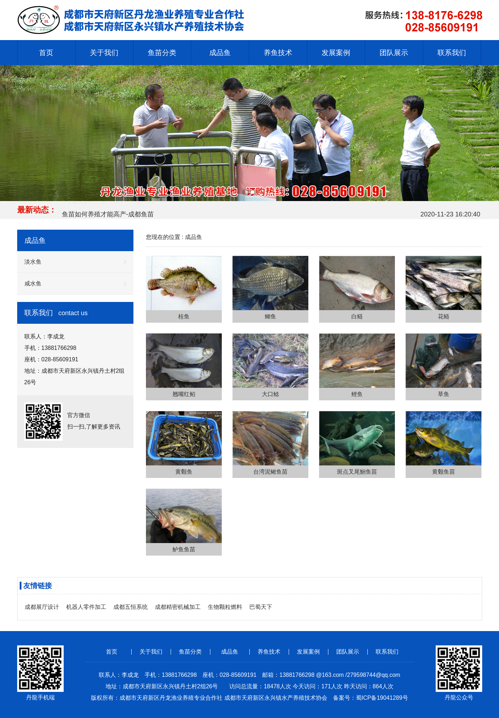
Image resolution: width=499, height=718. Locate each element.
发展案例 (308, 652)
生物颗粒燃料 (225, 607)
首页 (46, 53)
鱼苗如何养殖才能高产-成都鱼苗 (108, 215)
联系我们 (387, 652)
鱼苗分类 (190, 652)
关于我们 (151, 652)
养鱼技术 (269, 652)
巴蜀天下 (260, 607)
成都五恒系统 (130, 607)
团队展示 (347, 652)
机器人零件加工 (86, 607)
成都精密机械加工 (178, 607)
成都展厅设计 (42, 607)
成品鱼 (193, 237)
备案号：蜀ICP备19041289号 (370, 698)
